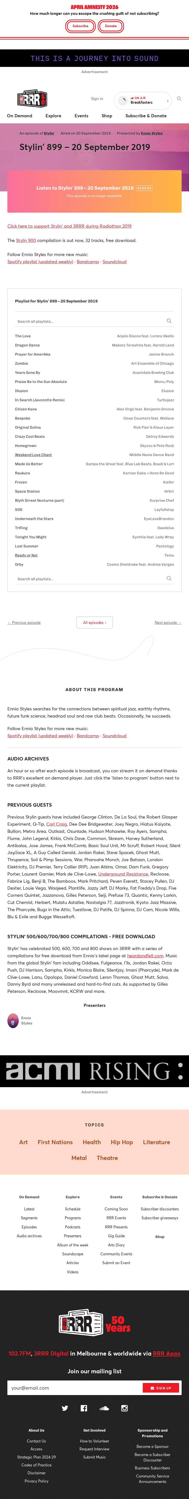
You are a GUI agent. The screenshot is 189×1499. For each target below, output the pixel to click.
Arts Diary (116, 1244)
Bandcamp (88, 261)
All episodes (94, 622)
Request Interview (94, 1448)
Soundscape (72, 1253)
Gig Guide (116, 1235)
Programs (73, 1217)
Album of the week (72, 1244)
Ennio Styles (152, 133)
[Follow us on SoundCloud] (104, 1409)
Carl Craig (56, 824)
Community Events (116, 1253)
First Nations (55, 1142)
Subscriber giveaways (160, 1217)
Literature (156, 1142)
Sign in (97, 98)
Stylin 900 (26, 240)
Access (36, 1448)
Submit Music (94, 1457)
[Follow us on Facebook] (84, 1409)
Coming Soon (116, 1208)
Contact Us (36, 1441)
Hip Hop (122, 1142)
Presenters (72, 1235)
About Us (36, 1430)
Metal (79, 1158)
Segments (29, 1217)
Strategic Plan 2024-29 (36, 1457)
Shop (159, 1237)
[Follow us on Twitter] (65, 1408)
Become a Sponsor (153, 1446)
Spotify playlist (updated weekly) (40, 261)
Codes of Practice (36, 1464)
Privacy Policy (36, 1481)
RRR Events (116, 1217)
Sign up (161, 1388)
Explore (73, 1197)
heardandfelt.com (145, 956)
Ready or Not (26, 555)
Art (23, 1142)
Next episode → (168, 622)
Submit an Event (116, 1262)
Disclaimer (37, 1472)
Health (92, 1142)
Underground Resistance (123, 874)
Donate (111, 25)
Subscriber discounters (160, 1208)
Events (116, 1197)
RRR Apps (166, 1353)
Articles (72, 1262)
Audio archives (29, 1235)
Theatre (107, 1158)
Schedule (72, 1208)
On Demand (29, 1197)
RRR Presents (116, 1226)
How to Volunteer (94, 1441)
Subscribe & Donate (159, 1197)
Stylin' (49, 133)
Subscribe (80, 25)
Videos (73, 1271)
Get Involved (94, 1430)
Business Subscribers (152, 1467)
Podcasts (72, 1226)
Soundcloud (114, 261)
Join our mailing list (94, 1371)
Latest (29, 1208)
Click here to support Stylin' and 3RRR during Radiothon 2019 (69, 226)
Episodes (29, 1226)
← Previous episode (24, 622)
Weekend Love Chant (33, 455)
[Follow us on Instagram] (124, 1409)
